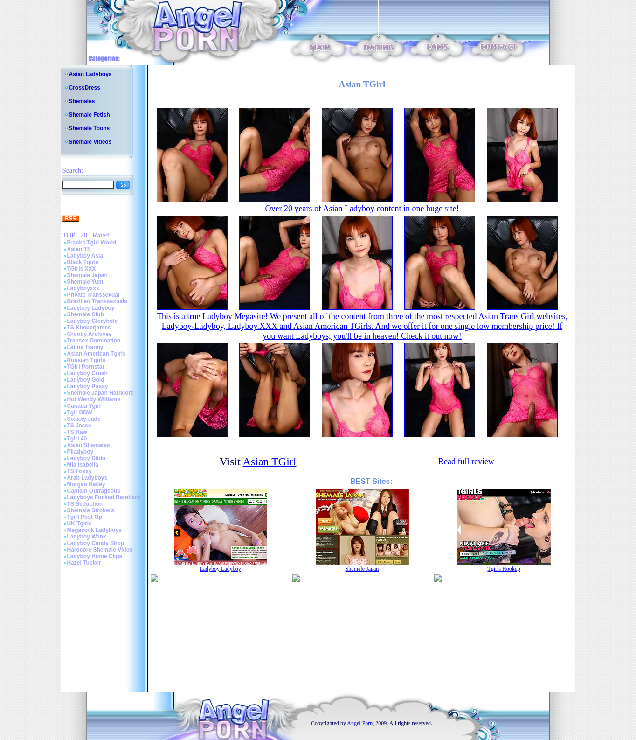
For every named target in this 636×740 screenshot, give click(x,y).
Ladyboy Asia (85, 255)
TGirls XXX (81, 268)
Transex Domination (94, 340)
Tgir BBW (80, 412)
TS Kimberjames (89, 327)
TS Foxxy (79, 471)
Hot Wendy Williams (93, 399)
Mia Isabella (82, 464)
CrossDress (84, 87)
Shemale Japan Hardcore (100, 393)
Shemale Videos (90, 142)
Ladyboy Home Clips (95, 556)
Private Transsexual (93, 295)
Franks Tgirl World (92, 242)
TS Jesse (79, 425)
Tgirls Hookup (503, 568)
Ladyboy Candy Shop (95, 543)
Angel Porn (360, 723)
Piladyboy (80, 451)
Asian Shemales (88, 445)
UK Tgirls (79, 523)
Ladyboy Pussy (87, 386)
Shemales (82, 101)
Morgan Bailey (86, 484)
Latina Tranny (85, 347)
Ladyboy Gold (85, 380)
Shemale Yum (85, 282)
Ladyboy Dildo (86, 458)
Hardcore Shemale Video (100, 549)
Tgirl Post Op (84, 517)
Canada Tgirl (84, 406)
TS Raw (77, 432)
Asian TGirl (270, 461)
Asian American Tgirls (96, 353)
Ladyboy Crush (87, 373)
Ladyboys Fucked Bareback (104, 497)
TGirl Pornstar (86, 366)
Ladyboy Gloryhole (92, 321)
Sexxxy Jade (84, 419)
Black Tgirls (83, 262)
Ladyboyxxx (83, 288)
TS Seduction (85, 504)
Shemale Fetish (89, 115)
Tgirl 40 (77, 438)
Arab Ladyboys (87, 478)
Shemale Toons (89, 128)
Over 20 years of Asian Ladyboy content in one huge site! (362, 208)
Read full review (466, 461)
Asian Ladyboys (90, 74)
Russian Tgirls (86, 360)
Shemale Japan (87, 275)
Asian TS (79, 249)
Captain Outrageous (94, 491)
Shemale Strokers (90, 510)
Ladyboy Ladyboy (91, 308)
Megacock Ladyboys (94, 530)
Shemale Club (85, 314)
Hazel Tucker (84, 562)
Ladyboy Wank (86, 536)
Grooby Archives (89, 334)
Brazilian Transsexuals (97, 301)
